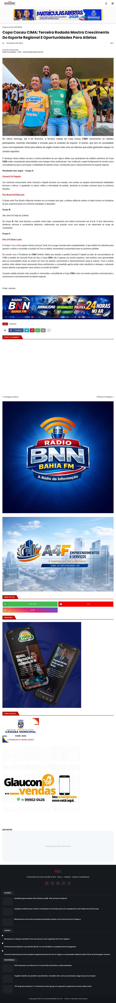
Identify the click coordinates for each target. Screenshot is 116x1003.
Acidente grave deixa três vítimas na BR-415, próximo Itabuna (40, 898)
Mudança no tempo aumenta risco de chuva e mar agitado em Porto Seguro (37, 939)
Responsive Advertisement (58, 846)
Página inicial (7, 27)
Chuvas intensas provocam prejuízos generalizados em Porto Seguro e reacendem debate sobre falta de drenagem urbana (57, 954)
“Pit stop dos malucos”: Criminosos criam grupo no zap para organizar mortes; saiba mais (53, 986)
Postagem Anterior (11, 397)
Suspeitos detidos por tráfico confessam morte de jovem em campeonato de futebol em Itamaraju (56, 909)
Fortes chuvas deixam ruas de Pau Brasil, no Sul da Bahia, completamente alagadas (40, 947)
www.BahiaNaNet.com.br (53, 998)
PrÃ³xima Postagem (104, 397)
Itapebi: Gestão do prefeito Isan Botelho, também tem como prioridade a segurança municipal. (55, 976)
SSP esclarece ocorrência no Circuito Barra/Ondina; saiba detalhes (43, 965)
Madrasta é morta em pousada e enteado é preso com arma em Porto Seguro (47, 919)
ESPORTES (18, 27)
